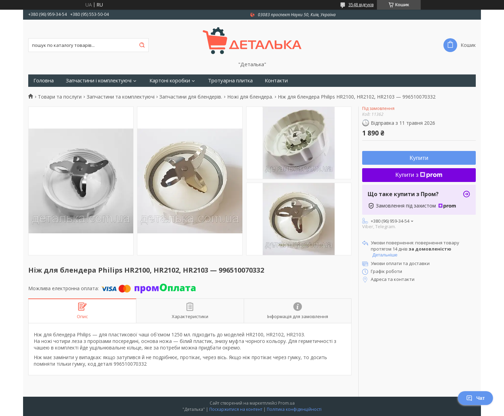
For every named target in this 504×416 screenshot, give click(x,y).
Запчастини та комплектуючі (121, 97)
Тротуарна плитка (230, 80)
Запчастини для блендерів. (190, 97)
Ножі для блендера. (250, 97)
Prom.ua (286, 403)
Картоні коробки (169, 80)
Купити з (419, 175)
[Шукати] (142, 45)
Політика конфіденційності (294, 409)
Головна (43, 80)
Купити (419, 158)
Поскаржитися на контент (235, 409)
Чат (475, 398)
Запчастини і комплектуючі (99, 80)
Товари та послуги (60, 97)
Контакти (276, 80)
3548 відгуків (361, 5)
